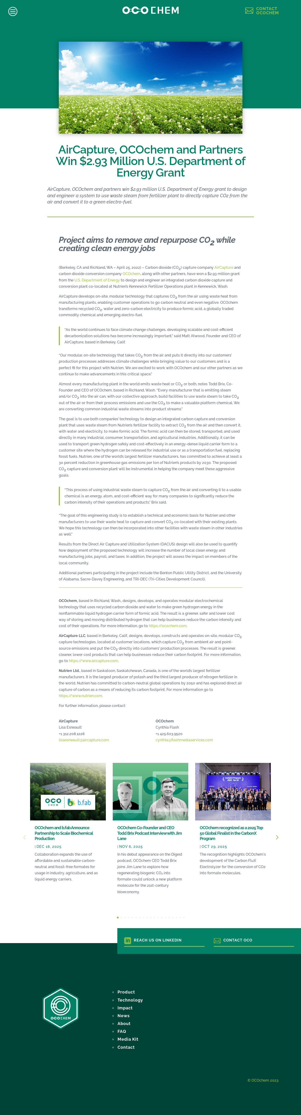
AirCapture (223, 267)
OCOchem (131, 274)
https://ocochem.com (168, 626)
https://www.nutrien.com (80, 696)
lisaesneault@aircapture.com (84, 740)
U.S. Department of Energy (97, 280)
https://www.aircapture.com (93, 661)
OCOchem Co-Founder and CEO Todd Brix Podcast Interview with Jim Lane (149, 833)
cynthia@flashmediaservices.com (184, 740)
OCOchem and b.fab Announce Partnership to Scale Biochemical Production (64, 833)
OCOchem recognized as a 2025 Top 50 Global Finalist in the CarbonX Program (231, 833)
